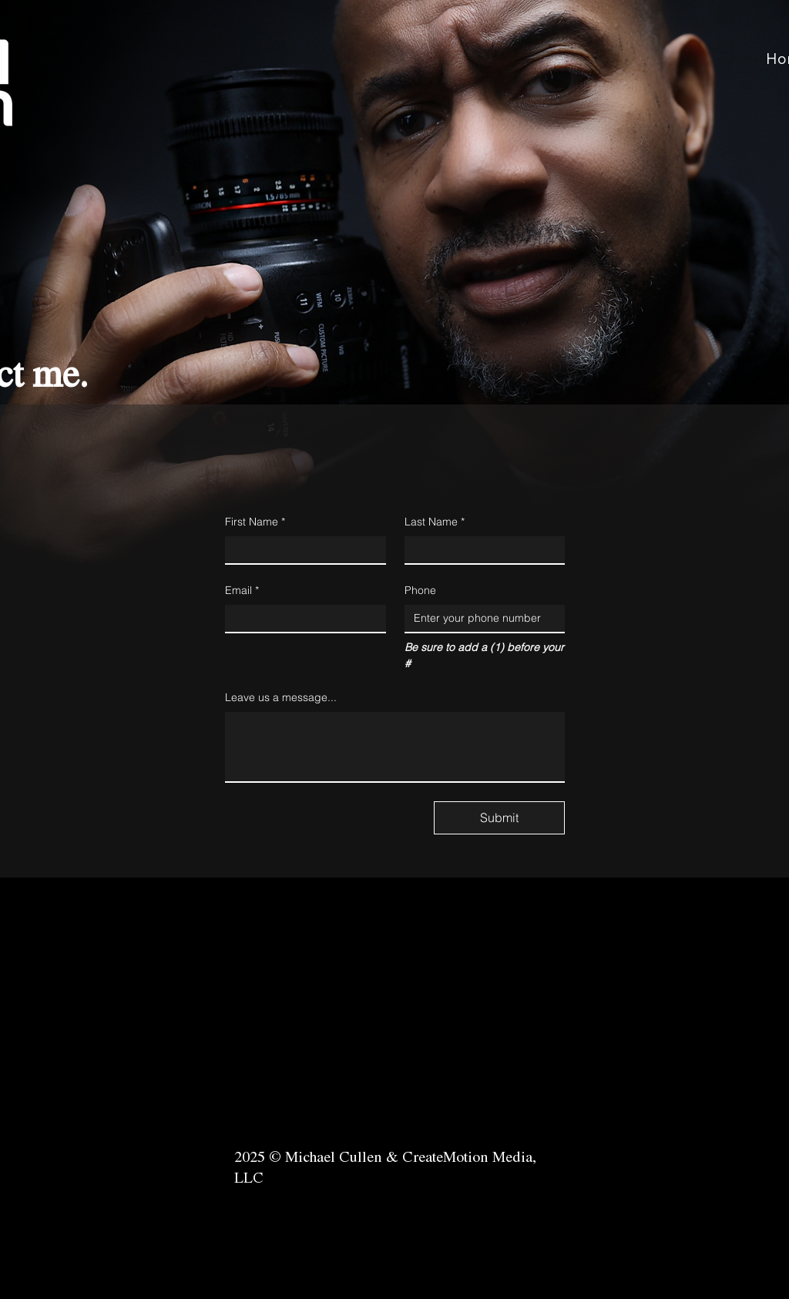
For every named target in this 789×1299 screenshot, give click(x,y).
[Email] (301, 619)
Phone (420, 590)
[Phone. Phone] (480, 619)
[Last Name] (480, 550)
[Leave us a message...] (395, 746)
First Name (255, 522)
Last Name (435, 522)
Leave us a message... (281, 697)
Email (242, 591)
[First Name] (301, 550)
